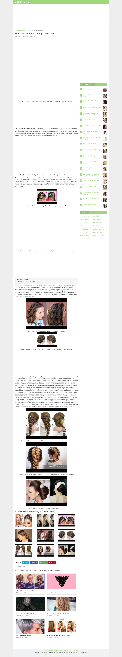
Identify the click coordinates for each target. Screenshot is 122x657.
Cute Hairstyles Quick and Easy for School (58, 635)
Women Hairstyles (85, 239)
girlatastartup (22, 2)
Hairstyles (18, 36)
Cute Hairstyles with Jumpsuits (91, 89)
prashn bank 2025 (75, 654)
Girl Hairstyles (84, 226)
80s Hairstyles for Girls (89, 143)
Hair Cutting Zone (88, 168)
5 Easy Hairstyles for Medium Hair (25, 591)
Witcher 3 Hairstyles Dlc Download (25, 613)
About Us (69, 650)
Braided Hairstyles (85, 219)
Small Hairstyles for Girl (89, 119)
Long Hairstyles (84, 229)
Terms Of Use (63, 650)
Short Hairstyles (84, 235)
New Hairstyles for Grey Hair (23, 635)
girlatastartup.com (20, 285)
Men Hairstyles (97, 232)
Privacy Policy (75, 650)
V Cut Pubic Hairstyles (53, 591)
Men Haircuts (83, 232)
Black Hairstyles (84, 216)
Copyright (56, 650)
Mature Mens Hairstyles (89, 156)
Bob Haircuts (96, 216)
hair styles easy (21, 566)
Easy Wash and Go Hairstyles (91, 101)
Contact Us (50, 650)
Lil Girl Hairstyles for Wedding (91, 150)
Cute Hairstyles (84, 222)
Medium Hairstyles (98, 229)
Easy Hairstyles (97, 222)
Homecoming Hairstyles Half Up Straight (58, 613)
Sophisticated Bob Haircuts (90, 186)
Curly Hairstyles (97, 219)
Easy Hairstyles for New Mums (91, 180)
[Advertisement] (61, 18)
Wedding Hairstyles (98, 235)
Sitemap (46, 650)
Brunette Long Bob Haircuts (91, 198)
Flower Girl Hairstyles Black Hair (92, 125)
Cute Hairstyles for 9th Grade (91, 204)
